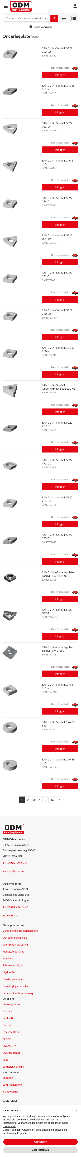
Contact (7, 1011)
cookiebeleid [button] (9, 1126)
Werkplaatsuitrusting (15, 944)
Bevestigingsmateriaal (16, 986)
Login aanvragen (12, 1084)
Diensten (8, 1024)
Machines (8, 958)
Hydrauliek (9, 972)
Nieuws (7, 1038)
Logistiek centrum (13, 1066)
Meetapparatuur (12, 979)
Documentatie (11, 1031)
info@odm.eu (10, 915)
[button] (6, 6)
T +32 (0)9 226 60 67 (15, 862)
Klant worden (10, 1091)
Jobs (5, 1059)
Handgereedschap (13, 951)
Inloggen (60, 74)
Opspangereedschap (15, 937)
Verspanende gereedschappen (20, 930)
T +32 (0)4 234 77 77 (15, 907)
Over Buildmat (11, 1052)
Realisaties (9, 1018)
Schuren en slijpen (13, 965)
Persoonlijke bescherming (18, 993)
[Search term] (27, 18)
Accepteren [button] (40, 1141)
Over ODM (9, 1045)
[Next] (59, 800)
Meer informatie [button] (40, 1150)
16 (52, 799)
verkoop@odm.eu (13, 871)
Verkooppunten (12, 1004)
